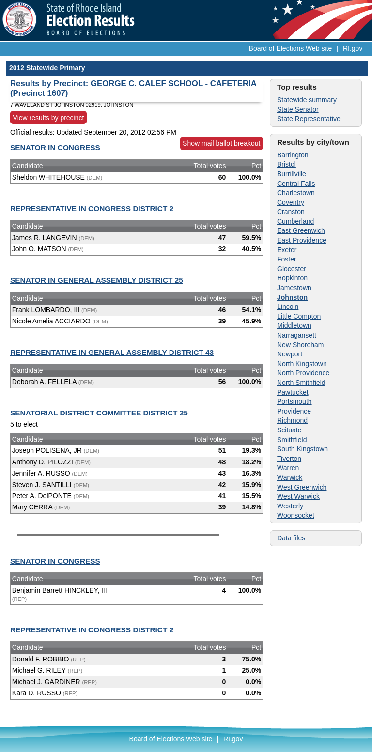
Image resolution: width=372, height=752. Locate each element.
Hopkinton (292, 278)
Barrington (293, 155)
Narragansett (296, 335)
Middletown (294, 325)
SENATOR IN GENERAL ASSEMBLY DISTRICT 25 (96, 280)
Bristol (286, 164)
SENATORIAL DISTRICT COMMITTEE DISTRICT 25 (99, 413)
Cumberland (295, 221)
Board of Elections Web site (290, 48)
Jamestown (294, 288)
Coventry (290, 202)
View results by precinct (48, 117)
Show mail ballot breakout (221, 143)
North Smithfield (301, 382)
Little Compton (299, 316)
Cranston (291, 211)
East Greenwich (301, 230)
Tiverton (289, 458)
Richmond (292, 420)
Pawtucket (293, 392)
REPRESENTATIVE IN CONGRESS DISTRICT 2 (91, 208)
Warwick (289, 477)
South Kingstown (302, 449)
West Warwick (298, 496)
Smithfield (292, 440)
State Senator (298, 109)
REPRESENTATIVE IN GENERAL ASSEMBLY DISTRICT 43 (112, 352)
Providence (294, 411)
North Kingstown (302, 364)
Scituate (289, 430)
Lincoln (287, 306)
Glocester (291, 269)
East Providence (301, 240)
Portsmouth (294, 401)
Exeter (286, 250)
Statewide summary (307, 100)
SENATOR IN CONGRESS (55, 147)
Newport (289, 354)
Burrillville (291, 174)
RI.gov (352, 48)
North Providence (303, 373)
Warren (288, 468)
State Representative (309, 119)
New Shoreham (300, 345)
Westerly (290, 506)
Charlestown (296, 193)
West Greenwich (301, 487)
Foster (286, 259)
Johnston (292, 297)
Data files (291, 538)
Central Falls (296, 183)
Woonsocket (295, 515)
